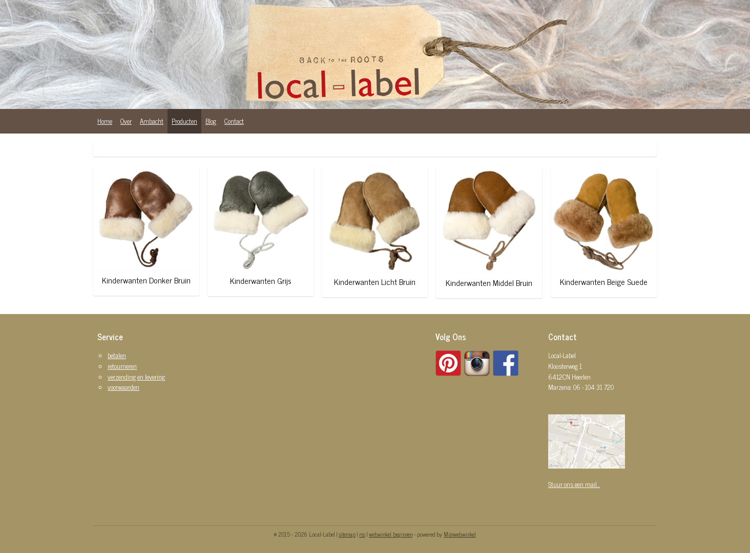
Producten (184, 121)
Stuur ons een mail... (574, 484)
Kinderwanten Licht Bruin (374, 281)
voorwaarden (123, 387)
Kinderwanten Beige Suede (604, 281)
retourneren (122, 366)
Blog (210, 121)
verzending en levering (136, 376)
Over (126, 121)
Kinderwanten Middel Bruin (489, 282)
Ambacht (151, 121)
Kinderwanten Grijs (260, 280)
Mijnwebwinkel (460, 534)
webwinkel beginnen (390, 534)
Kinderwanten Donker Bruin (146, 280)
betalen (117, 355)
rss (362, 534)
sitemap (347, 534)
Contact (234, 121)
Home (104, 121)
